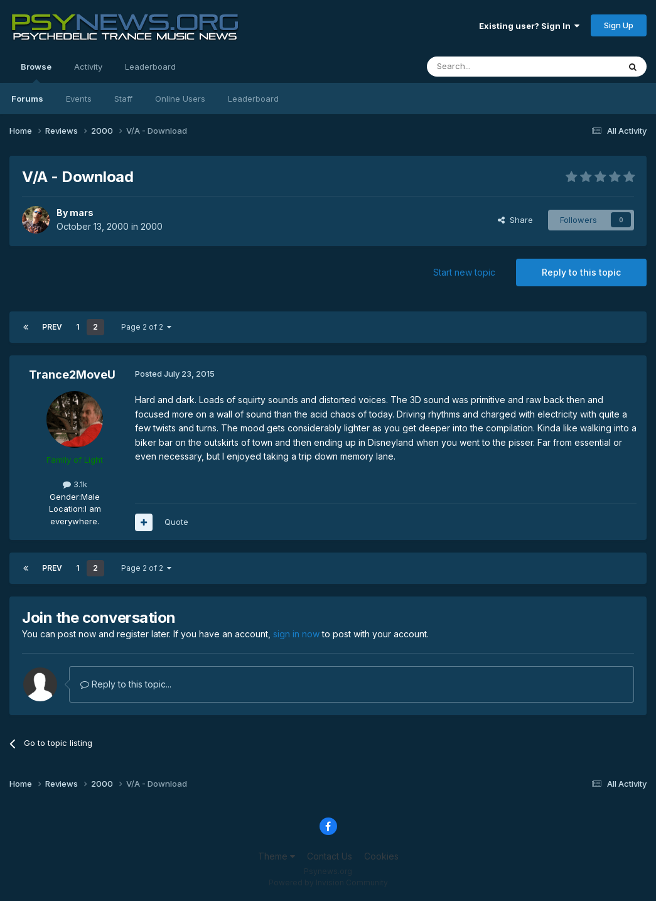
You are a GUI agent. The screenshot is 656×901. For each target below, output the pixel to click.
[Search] (491, 67)
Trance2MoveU (72, 374)
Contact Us (329, 856)
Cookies (381, 856)
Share (515, 220)
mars (82, 212)
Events (79, 99)
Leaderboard (253, 99)
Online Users (180, 99)
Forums (27, 99)
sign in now (296, 634)
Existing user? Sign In (529, 26)
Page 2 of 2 (146, 327)
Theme (276, 856)
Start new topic (464, 272)
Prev (52, 327)
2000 (152, 226)
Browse (36, 72)
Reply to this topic (581, 272)
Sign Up (618, 25)
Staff (123, 99)
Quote (176, 522)
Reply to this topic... (125, 684)
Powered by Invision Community (328, 882)
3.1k (75, 484)
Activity (88, 67)
